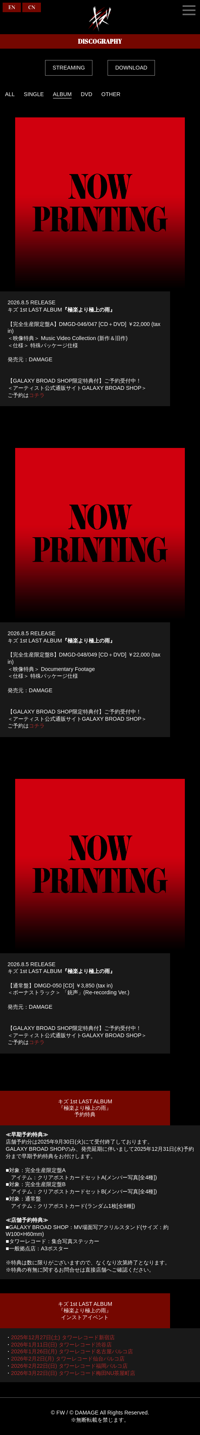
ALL (10, 94)
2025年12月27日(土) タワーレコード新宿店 (63, 1337)
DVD (86, 94)
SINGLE (34, 94)
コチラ (37, 395)
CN (31, 7)
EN (11, 7)
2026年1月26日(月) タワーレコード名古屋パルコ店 (72, 1351)
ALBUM (62, 94)
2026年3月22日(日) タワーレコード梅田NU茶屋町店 (73, 1373)
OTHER (111, 94)
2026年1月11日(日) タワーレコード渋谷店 (61, 1345)
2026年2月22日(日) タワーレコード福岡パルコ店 (69, 1366)
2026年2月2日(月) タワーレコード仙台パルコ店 (68, 1359)
